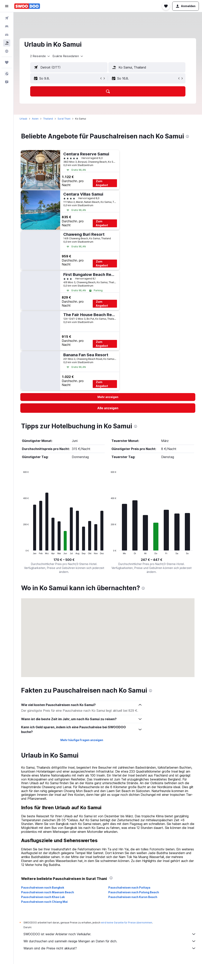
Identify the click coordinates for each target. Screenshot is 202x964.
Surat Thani (64, 118)
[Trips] (7, 62)
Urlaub (23, 118)
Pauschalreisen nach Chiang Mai (44, 901)
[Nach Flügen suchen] (7, 18)
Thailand (48, 118)
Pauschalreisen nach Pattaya (129, 887)
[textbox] (69, 67)
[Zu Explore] (7, 51)
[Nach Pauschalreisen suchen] (7, 43)
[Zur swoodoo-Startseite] (27, 6)
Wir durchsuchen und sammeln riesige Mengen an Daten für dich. (109, 941)
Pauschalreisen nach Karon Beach (132, 897)
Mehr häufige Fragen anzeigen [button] (81, 740)
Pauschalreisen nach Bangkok (42, 887)
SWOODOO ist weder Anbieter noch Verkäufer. (109, 934)
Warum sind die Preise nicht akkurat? (109, 948)
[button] (6, 6)
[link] (107, 408)
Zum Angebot (102, 183)
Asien (35, 118)
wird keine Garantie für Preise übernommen (126, 922)
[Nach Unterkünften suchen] (7, 26)
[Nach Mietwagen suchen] (7, 35)
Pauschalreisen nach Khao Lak (43, 897)
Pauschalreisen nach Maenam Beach (47, 892)
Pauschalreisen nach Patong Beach (133, 892)
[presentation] (187, 136)
